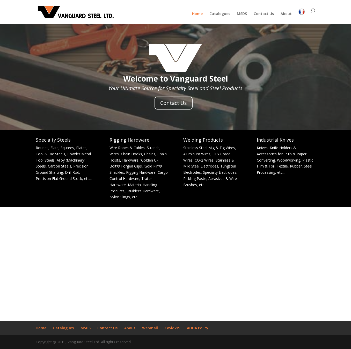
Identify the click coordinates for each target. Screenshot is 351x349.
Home (197, 14)
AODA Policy (197, 327)
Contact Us (264, 14)
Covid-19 (172, 327)
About (286, 14)
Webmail (150, 327)
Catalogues (219, 14)
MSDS (242, 14)
